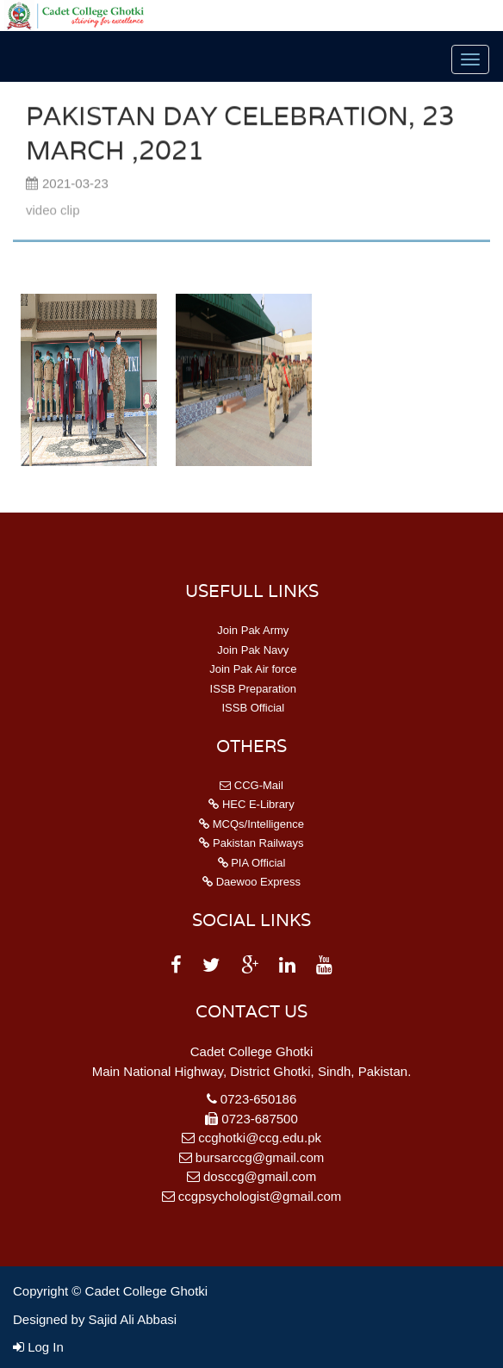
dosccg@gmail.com (259, 1176)
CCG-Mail (251, 785)
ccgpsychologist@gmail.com (259, 1196)
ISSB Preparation (251, 688)
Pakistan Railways (251, 842)
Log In (38, 1347)
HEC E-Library (251, 804)
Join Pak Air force (252, 668)
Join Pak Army (251, 630)
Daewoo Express (251, 881)
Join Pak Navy (251, 650)
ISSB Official (251, 707)
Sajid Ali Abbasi (133, 1319)
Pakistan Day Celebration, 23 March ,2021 (240, 134)
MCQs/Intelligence (251, 824)
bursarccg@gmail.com (260, 1157)
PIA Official (252, 862)
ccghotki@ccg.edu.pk (259, 1137)
